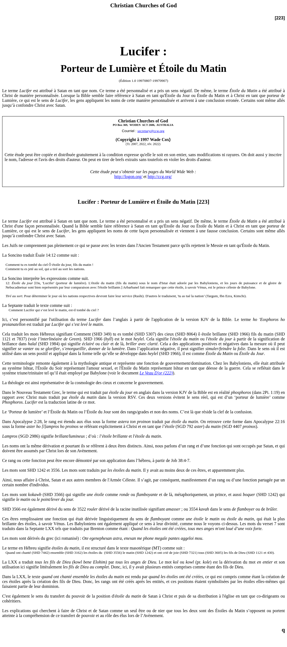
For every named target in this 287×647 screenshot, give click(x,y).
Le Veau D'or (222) (156, 373)
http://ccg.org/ (160, 176)
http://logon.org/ (128, 176)
